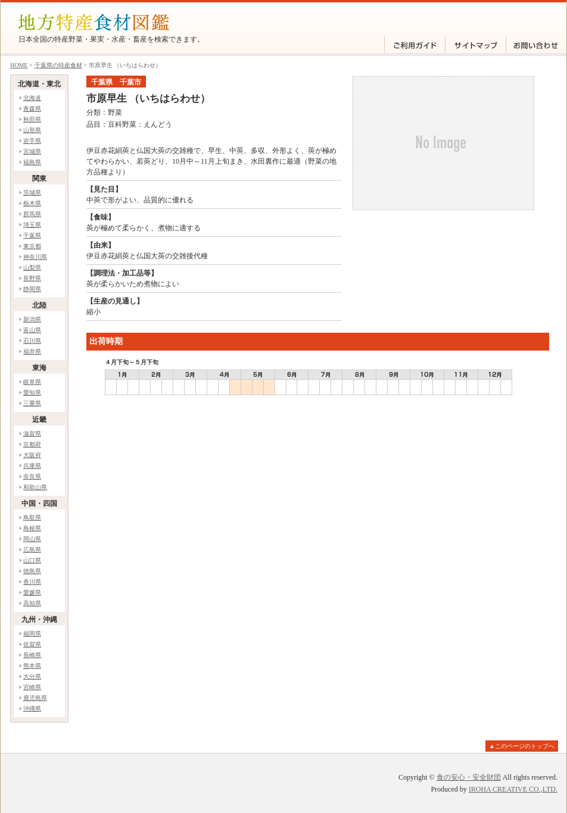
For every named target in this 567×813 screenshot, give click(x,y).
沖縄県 (32, 708)
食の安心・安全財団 (469, 777)
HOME (18, 65)
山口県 (32, 560)
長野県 (32, 278)
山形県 (32, 130)
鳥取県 (32, 517)
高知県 (32, 603)
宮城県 (32, 151)
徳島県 (32, 571)
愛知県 (32, 392)
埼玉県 (32, 224)
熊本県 (32, 665)
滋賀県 (32, 433)
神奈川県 (35, 257)
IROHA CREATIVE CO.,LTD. (513, 789)
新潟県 (32, 319)
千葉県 (32, 235)
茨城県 (32, 192)
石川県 (32, 340)
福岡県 (32, 633)
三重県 (32, 403)
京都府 (32, 444)
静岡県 (32, 289)
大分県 (32, 676)
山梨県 (32, 267)
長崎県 (32, 655)
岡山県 (32, 539)
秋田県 (32, 119)
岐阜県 (32, 382)
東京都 (32, 246)
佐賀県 (32, 644)
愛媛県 (32, 592)
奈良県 (32, 476)
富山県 (32, 330)
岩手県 (32, 140)
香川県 (32, 582)
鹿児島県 (35, 698)
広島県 (32, 549)
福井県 (32, 351)
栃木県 (32, 203)
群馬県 (32, 214)
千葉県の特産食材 (58, 65)
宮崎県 (32, 687)
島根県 (32, 528)
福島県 (32, 162)
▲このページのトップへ (521, 746)
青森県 (32, 108)
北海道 (32, 98)
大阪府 (32, 455)
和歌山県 (35, 487)
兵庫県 (32, 465)
